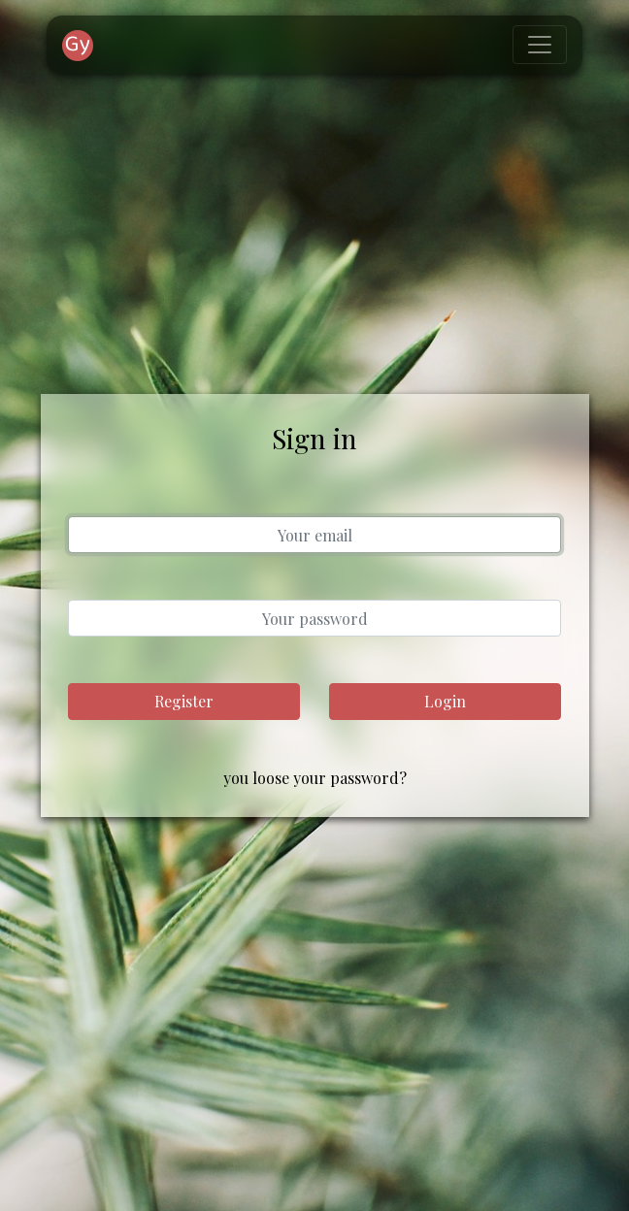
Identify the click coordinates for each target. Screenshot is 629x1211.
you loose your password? (315, 778)
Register (184, 701)
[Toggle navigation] (540, 44)
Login (445, 701)
